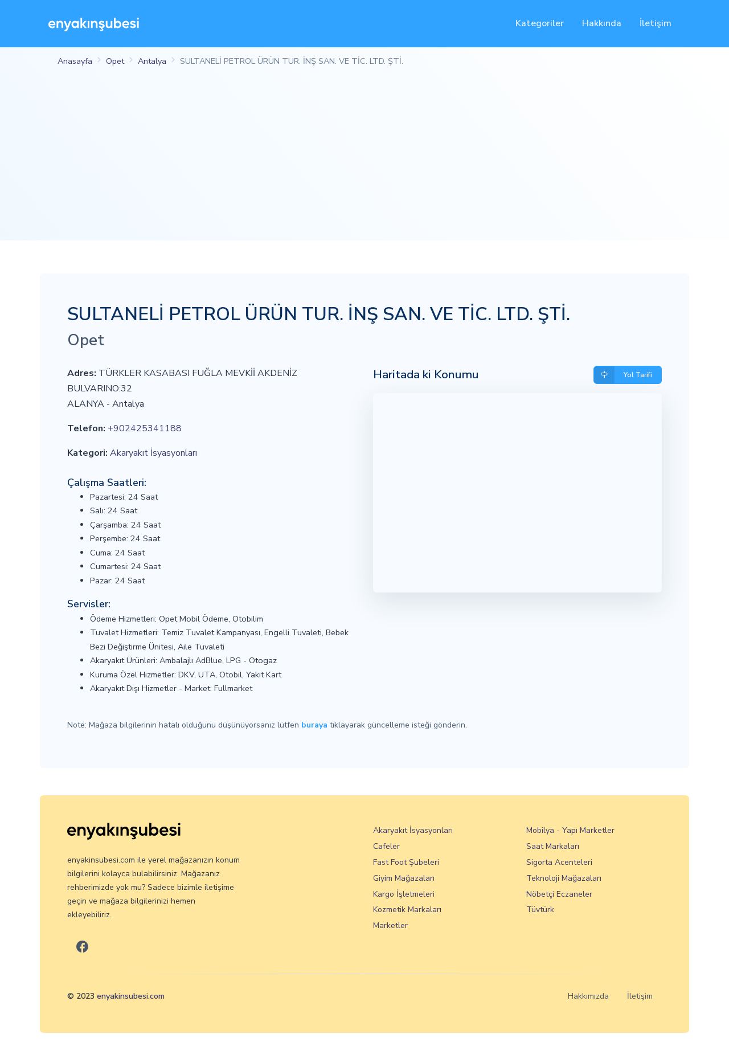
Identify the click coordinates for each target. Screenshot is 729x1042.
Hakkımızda (588, 996)
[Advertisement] (364, 160)
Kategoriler (539, 23)
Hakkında (601, 23)
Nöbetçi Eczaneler (559, 894)
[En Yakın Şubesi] (93, 24)
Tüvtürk (540, 909)
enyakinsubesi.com (131, 996)
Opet (115, 61)
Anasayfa (75, 61)
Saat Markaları (552, 846)
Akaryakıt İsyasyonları (153, 453)
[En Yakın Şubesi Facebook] (82, 947)
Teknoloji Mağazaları (563, 878)
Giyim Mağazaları (404, 878)
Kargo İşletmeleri (404, 894)
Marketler (390, 925)
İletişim (655, 23)
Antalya (152, 61)
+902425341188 (145, 428)
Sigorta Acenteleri (559, 862)
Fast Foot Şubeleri (406, 862)
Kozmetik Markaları (407, 909)
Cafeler (386, 846)
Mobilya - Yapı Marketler (570, 830)
